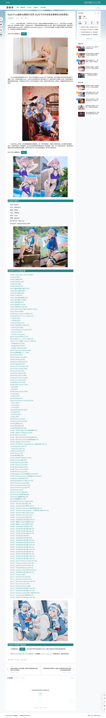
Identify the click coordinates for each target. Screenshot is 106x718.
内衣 (30, 81)
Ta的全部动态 (89, 38)
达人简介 (11, 18)
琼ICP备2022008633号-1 (25, 715)
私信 (98, 13)
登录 (98, 7)
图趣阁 (16, 715)
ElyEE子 (13, 23)
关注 (94, 13)
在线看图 (7, 2)
